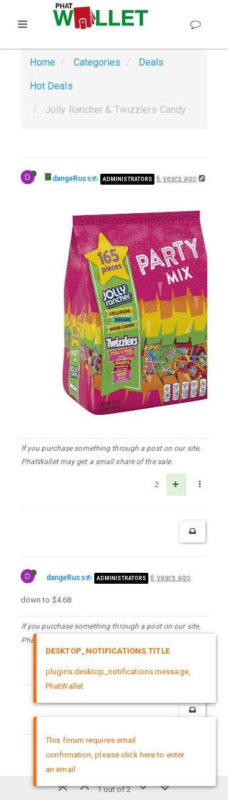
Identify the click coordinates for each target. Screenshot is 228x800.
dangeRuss (71, 178)
